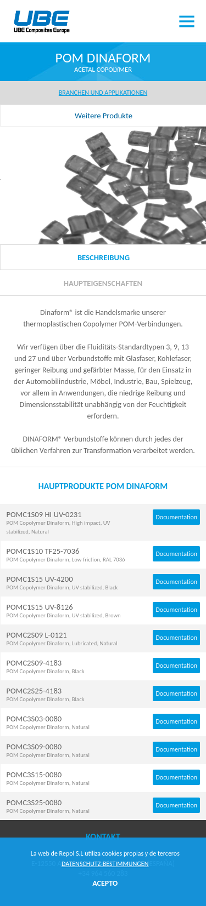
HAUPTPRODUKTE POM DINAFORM (103, 486)
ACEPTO (105, 883)
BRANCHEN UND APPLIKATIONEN (103, 92)
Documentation (176, 517)
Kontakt (103, 837)
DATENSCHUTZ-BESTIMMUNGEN (105, 864)
